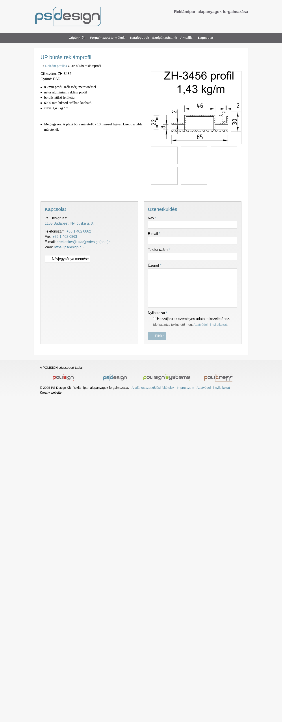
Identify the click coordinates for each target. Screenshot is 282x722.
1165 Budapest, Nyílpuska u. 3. (70, 223)
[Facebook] (237, 20)
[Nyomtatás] (164, 192)
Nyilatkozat (159, 313)
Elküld (157, 336)
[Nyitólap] (87, 16)
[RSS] (245, 20)
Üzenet (155, 265)
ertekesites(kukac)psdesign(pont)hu (86, 242)
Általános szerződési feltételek (155, 388)
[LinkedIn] (133, 192)
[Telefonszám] (229, 20)
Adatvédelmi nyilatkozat (214, 325)
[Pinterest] (141, 192)
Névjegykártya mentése (68, 259)
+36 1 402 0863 (64, 236)
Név (152, 218)
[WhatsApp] (148, 192)
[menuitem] (140, 37)
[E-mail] (222, 20)
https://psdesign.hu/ (70, 247)
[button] (244, 37)
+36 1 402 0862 (80, 231)
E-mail (154, 233)
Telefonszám (160, 249)
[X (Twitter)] (125, 192)
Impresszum (189, 388)
